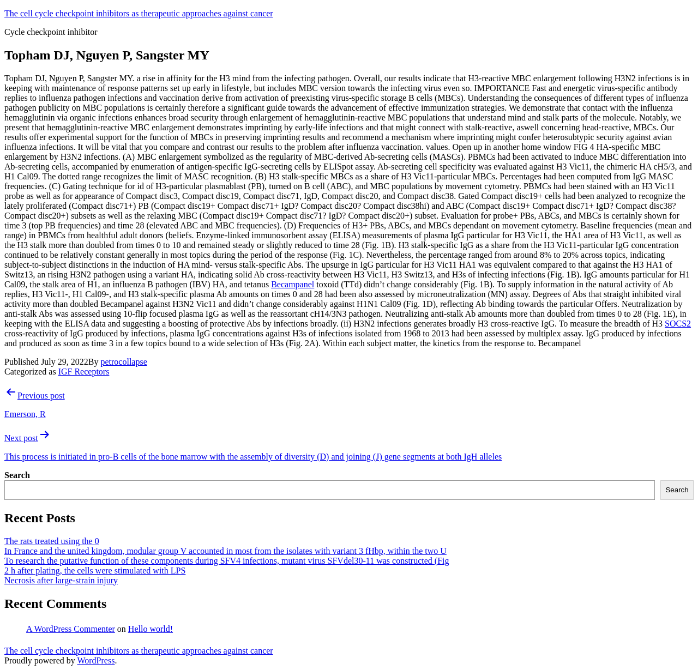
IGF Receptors (84, 371)
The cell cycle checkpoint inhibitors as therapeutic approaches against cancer (138, 13)
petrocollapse (123, 361)
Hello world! (150, 628)
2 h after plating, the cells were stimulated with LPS (94, 570)
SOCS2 (678, 323)
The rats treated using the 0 (51, 541)
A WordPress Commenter (70, 628)
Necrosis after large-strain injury (61, 580)
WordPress (96, 660)
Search (17, 475)
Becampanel (292, 284)
